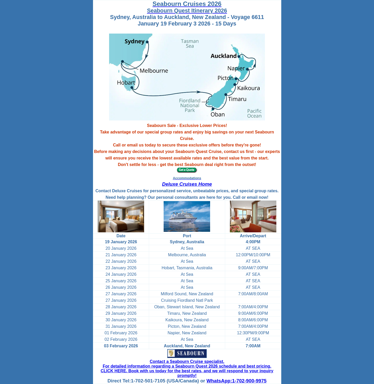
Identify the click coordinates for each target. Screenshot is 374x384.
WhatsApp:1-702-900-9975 (236, 380)
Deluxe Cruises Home (187, 184)
